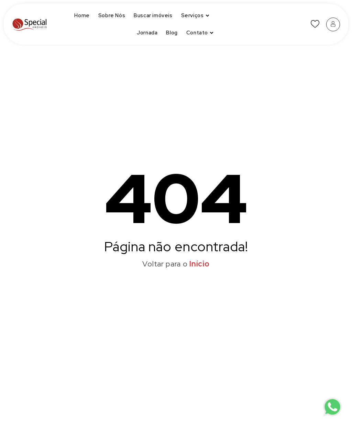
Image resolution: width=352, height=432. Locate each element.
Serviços (196, 15)
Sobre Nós (111, 15)
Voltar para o (175, 264)
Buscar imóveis (153, 15)
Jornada (147, 32)
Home (81, 15)
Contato (200, 32)
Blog (171, 32)
